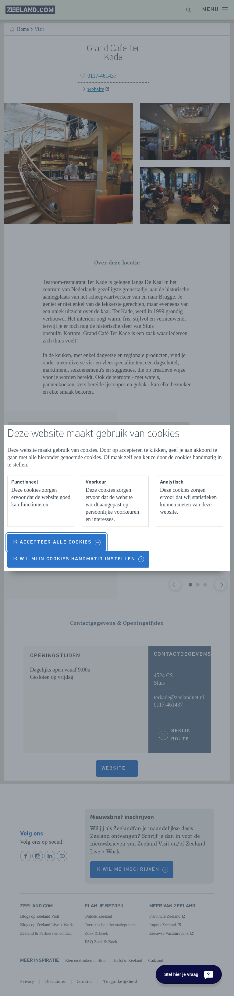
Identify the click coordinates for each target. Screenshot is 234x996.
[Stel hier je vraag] (189, 974)
